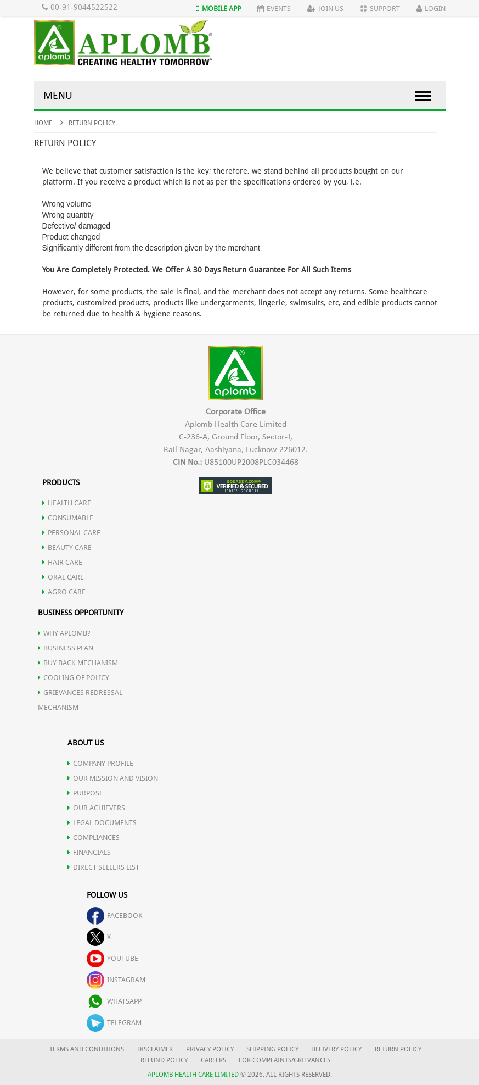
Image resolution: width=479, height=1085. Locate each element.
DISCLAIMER (155, 1049)
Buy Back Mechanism (78, 663)
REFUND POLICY (164, 1060)
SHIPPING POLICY (273, 1049)
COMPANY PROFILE (100, 763)
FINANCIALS (89, 852)
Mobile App (218, 8)
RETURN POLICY (398, 1049)
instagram (116, 980)
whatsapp (114, 1001)
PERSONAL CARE (71, 532)
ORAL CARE (63, 577)
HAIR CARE (62, 562)
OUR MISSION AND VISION (112, 778)
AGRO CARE (64, 592)
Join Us (325, 8)
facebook (115, 915)
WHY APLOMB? (64, 633)
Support (380, 8)
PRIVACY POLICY (210, 1049)
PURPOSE (85, 793)
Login (431, 8)
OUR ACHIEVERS (96, 808)
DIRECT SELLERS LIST (103, 867)
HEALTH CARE (66, 503)
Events (274, 8)
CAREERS (213, 1060)
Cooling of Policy (73, 678)
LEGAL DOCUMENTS (102, 823)
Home (43, 123)
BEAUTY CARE (67, 547)
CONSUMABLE (67, 518)
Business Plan (65, 648)
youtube (112, 958)
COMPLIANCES (93, 837)
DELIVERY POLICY (336, 1049)
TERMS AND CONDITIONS (86, 1049)
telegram (114, 1023)
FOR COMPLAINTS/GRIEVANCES (284, 1060)
